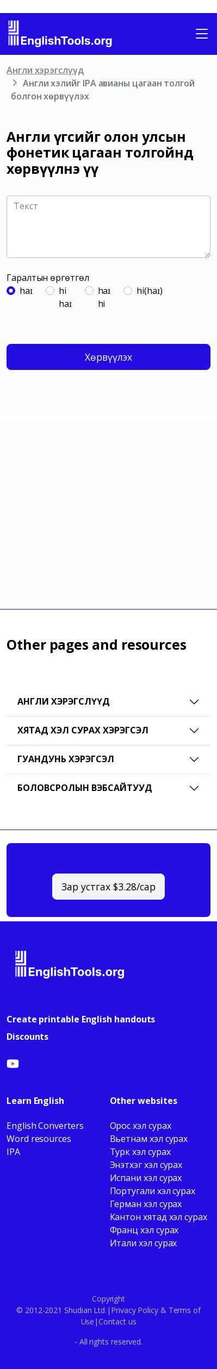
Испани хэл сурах (146, 1178)
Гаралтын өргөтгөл (48, 278)
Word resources (39, 1139)
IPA (13, 1152)
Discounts (27, 1037)
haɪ (26, 291)
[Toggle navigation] (202, 34)
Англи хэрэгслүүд (45, 70)
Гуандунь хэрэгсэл (65, 759)
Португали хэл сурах (152, 1191)
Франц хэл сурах (144, 1230)
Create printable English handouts (81, 1019)
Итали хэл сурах (143, 1243)
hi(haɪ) (149, 291)
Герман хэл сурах (146, 1204)
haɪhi (104, 297)
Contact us (117, 1321)
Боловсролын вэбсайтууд (84, 788)
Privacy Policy (134, 1310)
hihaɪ (65, 297)
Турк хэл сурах (140, 1152)
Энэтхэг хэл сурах (146, 1165)
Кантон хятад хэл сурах (158, 1217)
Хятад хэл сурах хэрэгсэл (82, 730)
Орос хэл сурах (140, 1126)
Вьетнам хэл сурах (149, 1139)
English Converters (45, 1126)
